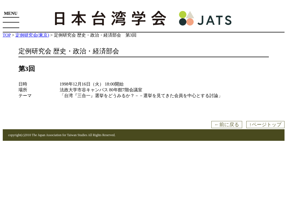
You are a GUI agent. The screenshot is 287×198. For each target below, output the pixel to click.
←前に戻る (226, 124)
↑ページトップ (265, 124)
